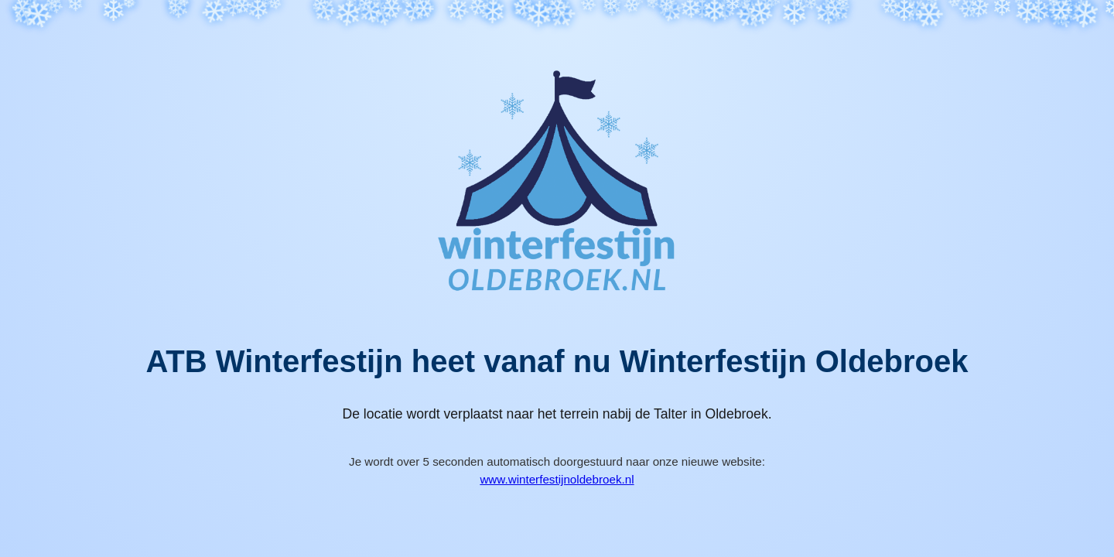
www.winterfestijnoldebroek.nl (557, 479)
